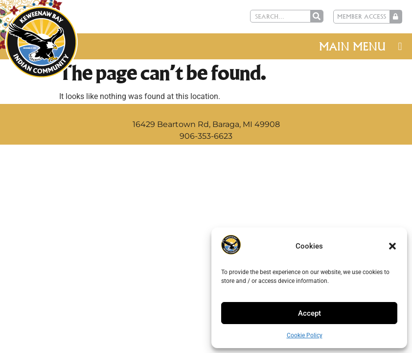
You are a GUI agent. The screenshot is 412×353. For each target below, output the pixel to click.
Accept (309, 313)
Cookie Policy (304, 335)
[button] (392, 246)
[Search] (316, 16)
